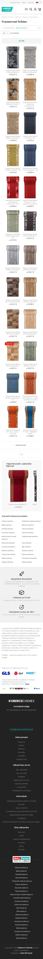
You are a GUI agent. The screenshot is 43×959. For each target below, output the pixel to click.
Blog (24, 2)
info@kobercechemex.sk (21, 729)
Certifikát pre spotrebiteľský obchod (21, 811)
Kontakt (31, 2)
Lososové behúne (8, 547)
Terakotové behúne (29, 558)
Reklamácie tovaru (21, 780)
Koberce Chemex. (25, 947)
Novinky (21, 849)
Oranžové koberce (21, 921)
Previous (4, 485)
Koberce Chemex (7, 9)
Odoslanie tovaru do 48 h (21, 612)
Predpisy (21, 776)
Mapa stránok (21, 808)
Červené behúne (8, 533)
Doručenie (21, 787)
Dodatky (21, 756)
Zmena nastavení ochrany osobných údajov (21, 822)
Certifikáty (21, 818)
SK (40, 2)
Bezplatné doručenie (21, 579)
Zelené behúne (7, 562)
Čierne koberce (21, 884)
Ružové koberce (21, 925)
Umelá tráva (21, 759)
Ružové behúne (28, 554)
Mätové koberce (22, 915)
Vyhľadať (31, 9)
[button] (28, 28)
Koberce (21, 742)
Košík (39, 9)
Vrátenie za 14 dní (21, 597)
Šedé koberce (21, 928)
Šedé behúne (7, 558)
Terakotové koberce (22, 931)
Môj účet (35, 9)
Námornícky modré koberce (21, 894)
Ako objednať (21, 769)
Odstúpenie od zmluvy (21, 790)
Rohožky (21, 752)
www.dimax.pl (26, 953)
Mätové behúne (8, 550)
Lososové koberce (21, 901)
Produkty (21, 842)
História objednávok (21, 839)
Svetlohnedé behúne (30, 536)
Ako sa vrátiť (21, 773)
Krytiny (21, 745)
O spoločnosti (15, 2)
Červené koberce (21, 888)
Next (39, 485)
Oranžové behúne (8, 554)
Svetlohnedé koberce (22, 898)
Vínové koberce (21, 878)
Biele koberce (21, 871)
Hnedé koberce (21, 874)
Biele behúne (7, 525)
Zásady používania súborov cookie (21, 801)
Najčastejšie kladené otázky (21, 815)
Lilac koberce (21, 908)
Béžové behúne (28, 525)
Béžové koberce (21, 868)
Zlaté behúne (27, 562)
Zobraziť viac (21, 445)
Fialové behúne (27, 533)
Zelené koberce (21, 935)
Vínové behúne (27, 529)
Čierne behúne (7, 521)
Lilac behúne (26, 543)
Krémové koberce (21, 904)
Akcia (21, 846)
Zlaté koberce (21, 938)
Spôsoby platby (21, 783)
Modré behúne (27, 550)
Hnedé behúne (7, 529)
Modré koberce (21, 918)
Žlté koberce (21, 911)
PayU (27, 684)
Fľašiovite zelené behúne (31, 521)
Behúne (18, 17)
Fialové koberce (21, 891)
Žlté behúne (26, 547)
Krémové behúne (8, 543)
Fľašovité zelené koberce (22, 881)
